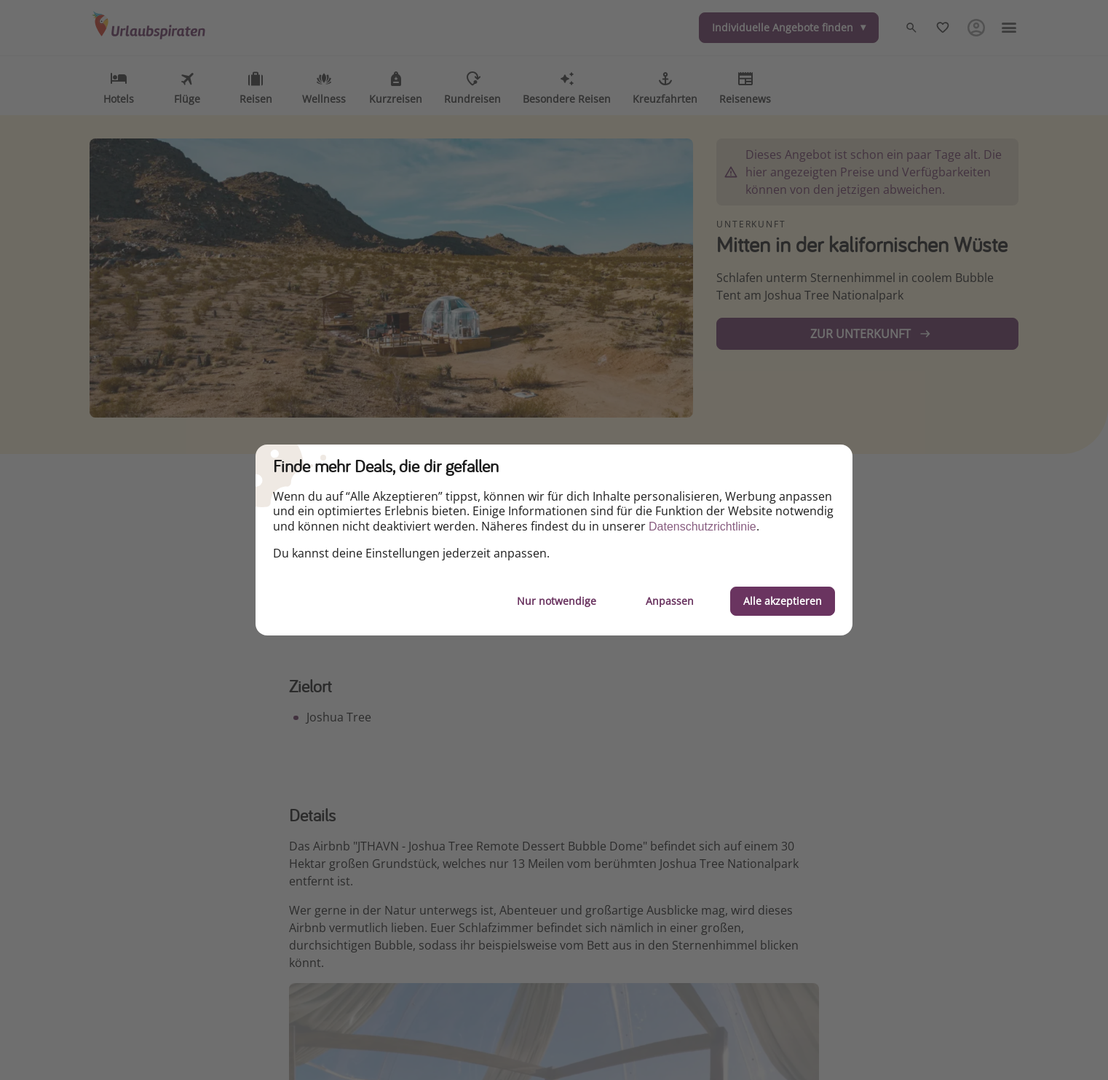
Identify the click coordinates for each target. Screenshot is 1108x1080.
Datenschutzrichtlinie (702, 526)
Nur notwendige (556, 601)
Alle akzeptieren (782, 601)
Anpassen (670, 601)
